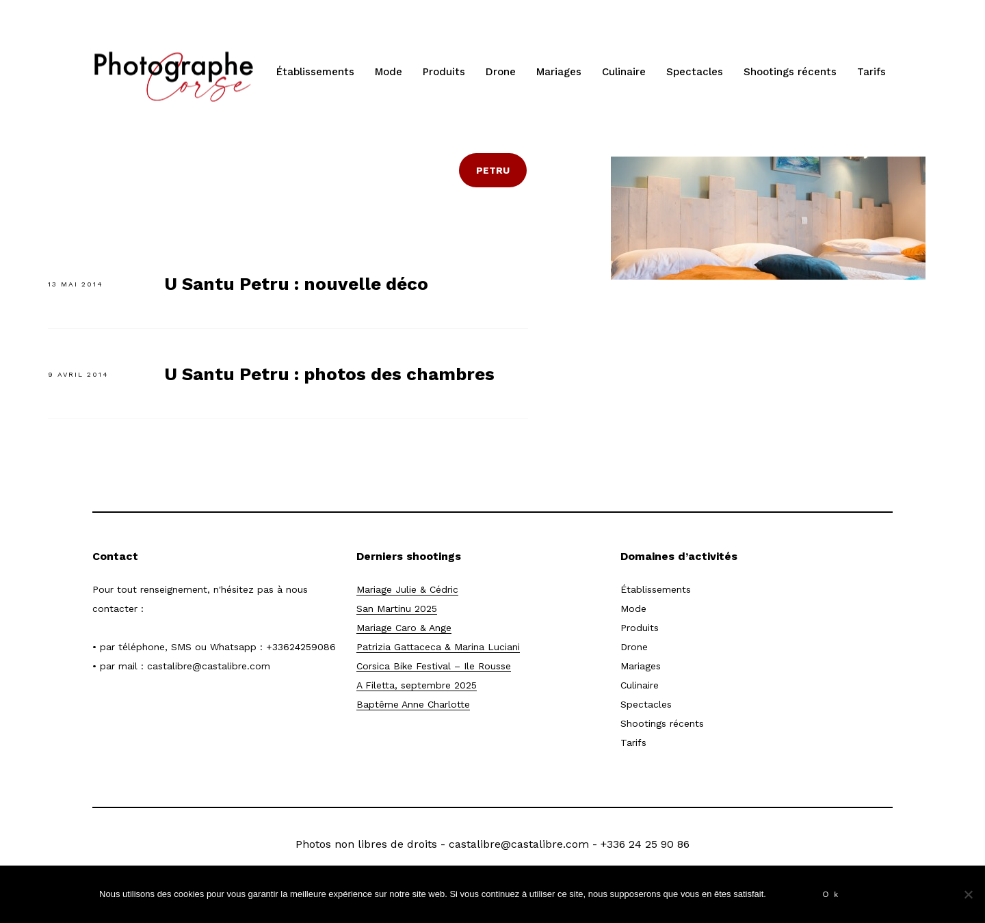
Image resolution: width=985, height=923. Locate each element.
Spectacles (694, 72)
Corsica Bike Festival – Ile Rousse (433, 665)
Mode (388, 72)
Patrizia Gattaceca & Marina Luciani (438, 646)
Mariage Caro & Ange (403, 627)
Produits (444, 72)
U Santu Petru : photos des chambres (329, 374)
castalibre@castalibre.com (208, 665)
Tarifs (871, 72)
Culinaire (624, 72)
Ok (833, 894)
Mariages (558, 72)
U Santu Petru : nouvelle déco (296, 283)
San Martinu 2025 (396, 608)
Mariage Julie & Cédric (407, 589)
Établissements (315, 72)
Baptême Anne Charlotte (413, 704)
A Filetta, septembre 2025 (416, 685)
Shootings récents (790, 72)
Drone (501, 72)
